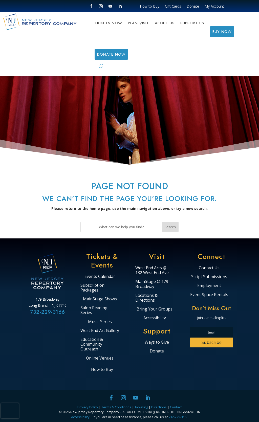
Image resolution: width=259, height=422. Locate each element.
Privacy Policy (87, 407)
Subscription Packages (92, 288)
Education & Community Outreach (91, 344)
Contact (176, 407)
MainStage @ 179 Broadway (151, 284)
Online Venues (100, 358)
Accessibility (154, 318)
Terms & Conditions (116, 407)
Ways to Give (157, 342)
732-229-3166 (47, 312)
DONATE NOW (111, 54)
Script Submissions (209, 276)
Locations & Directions (146, 298)
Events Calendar (99, 276)
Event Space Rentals (209, 294)
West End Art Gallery (99, 330)
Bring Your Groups (154, 309)
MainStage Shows (100, 299)
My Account (214, 7)
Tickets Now (108, 23)
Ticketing (141, 407)
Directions (159, 407)
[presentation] (10, 410)
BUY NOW (222, 31)
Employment (209, 285)
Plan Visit (138, 23)
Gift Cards (173, 7)
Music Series (100, 321)
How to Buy (149, 7)
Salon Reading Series (93, 310)
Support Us (192, 23)
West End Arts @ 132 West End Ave (152, 270)
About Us (165, 23)
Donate (193, 7)
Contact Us (209, 268)
